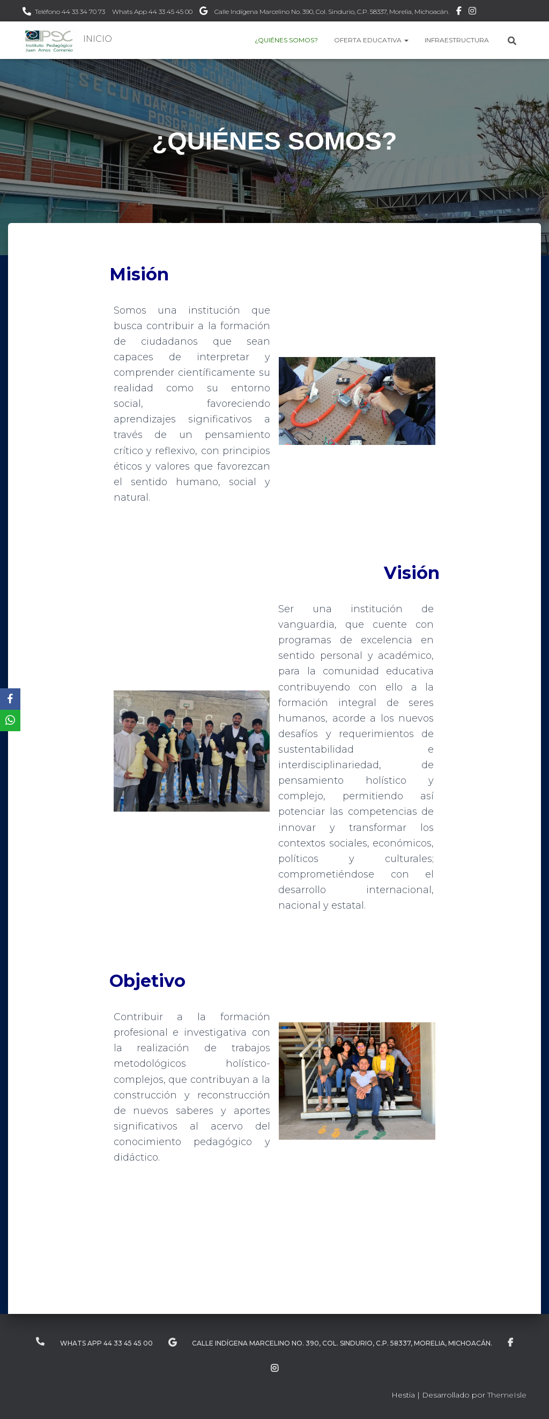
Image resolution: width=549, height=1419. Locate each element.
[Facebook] (10, 699)
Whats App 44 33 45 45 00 (152, 12)
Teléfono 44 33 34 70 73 (70, 12)
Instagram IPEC (472, 12)
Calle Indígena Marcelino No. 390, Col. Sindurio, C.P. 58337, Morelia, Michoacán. (331, 12)
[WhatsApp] (10, 720)
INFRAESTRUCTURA (457, 40)
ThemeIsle (506, 1395)
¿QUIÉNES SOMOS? (286, 40)
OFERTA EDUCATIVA (371, 40)
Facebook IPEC (459, 12)
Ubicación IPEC (203, 12)
